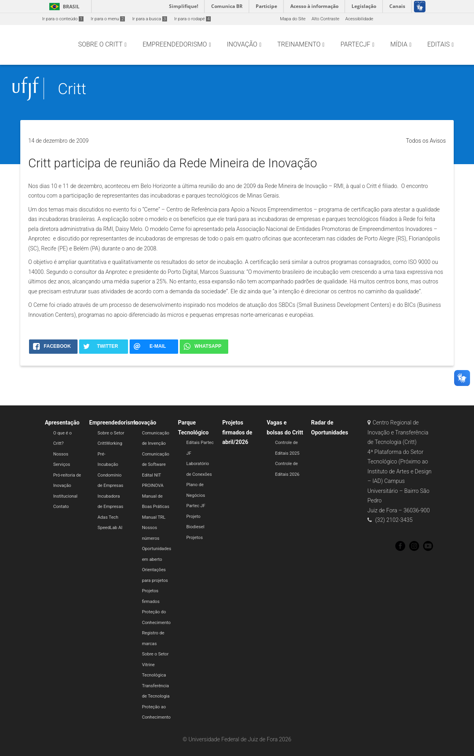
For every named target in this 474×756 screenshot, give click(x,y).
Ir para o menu (108, 18)
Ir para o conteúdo (63, 18)
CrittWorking (109, 443)
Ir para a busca (149, 18)
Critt (72, 89)
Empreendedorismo (113, 422)
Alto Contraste (325, 18)
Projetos (194, 537)
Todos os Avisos (426, 141)
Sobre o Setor (110, 433)
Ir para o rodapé (192, 18)
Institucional (65, 496)
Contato (61, 506)
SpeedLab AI (109, 527)
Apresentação (62, 422)
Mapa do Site (292, 18)
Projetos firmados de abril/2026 (237, 432)
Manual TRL (153, 517)
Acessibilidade (359, 18)
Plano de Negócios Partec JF (195, 495)
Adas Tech (107, 517)
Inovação (145, 422)
